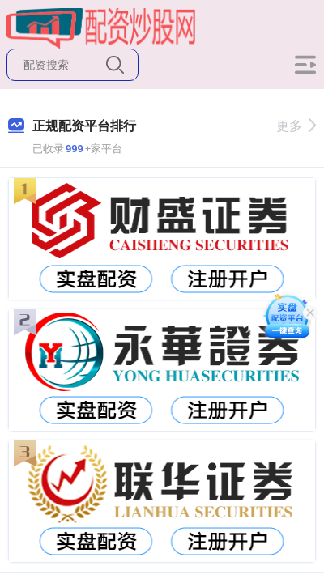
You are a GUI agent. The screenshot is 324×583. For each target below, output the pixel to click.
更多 (296, 126)
